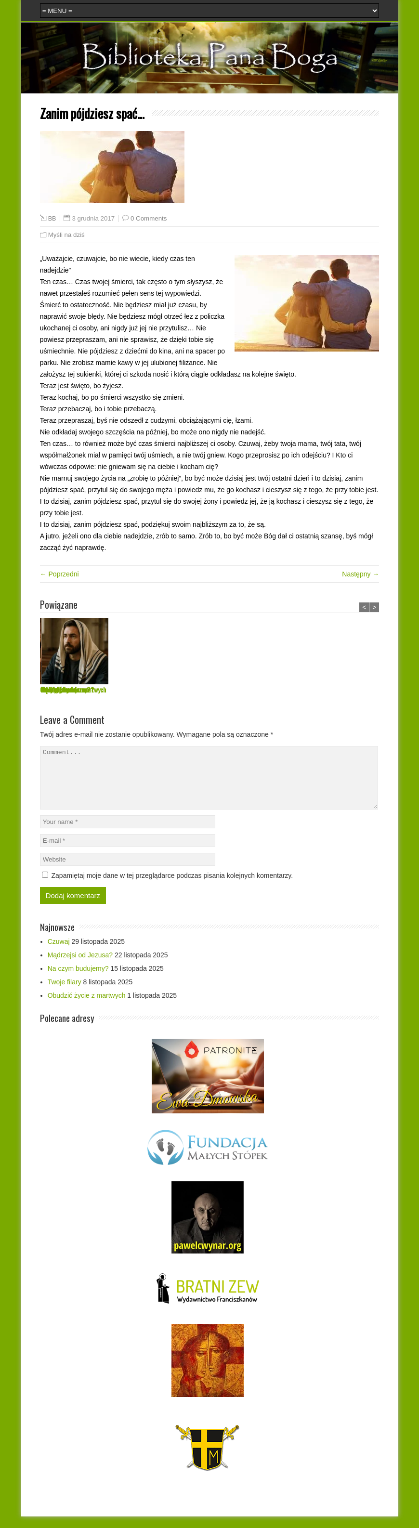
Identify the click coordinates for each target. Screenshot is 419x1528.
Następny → (360, 574)
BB (52, 218)
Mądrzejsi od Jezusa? (138, 689)
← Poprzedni (59, 574)
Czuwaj (49, 689)
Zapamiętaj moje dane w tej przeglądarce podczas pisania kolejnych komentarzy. (172, 887)
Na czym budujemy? (208, 689)
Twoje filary (269, 689)
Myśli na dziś (66, 234)
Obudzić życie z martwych (359, 689)
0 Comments (149, 218)
